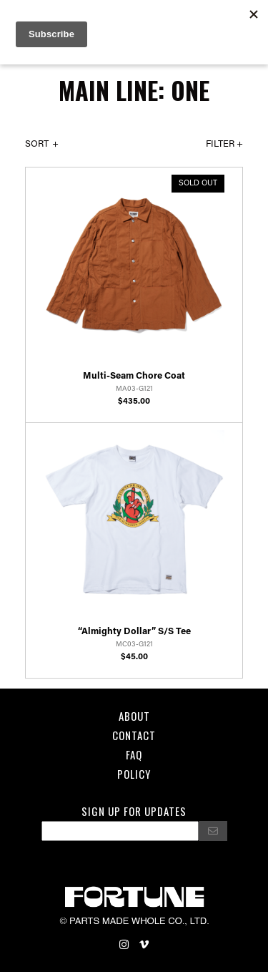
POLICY (134, 774)
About (134, 716)
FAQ (134, 754)
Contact (134, 735)
